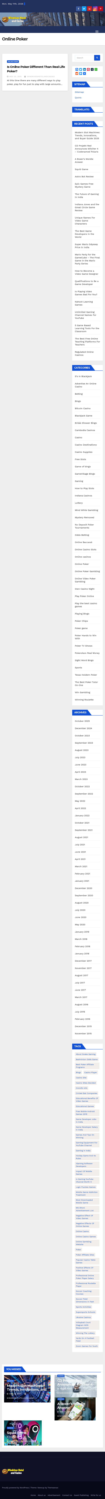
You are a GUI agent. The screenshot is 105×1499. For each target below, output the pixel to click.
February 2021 (82, 873)
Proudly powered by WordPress (16, 1488)
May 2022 (80, 801)
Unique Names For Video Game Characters (85, 220)
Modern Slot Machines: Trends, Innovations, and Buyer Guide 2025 (87, 135)
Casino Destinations (86, 444)
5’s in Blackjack (83, 376)
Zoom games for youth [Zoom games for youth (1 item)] (87, 1346)
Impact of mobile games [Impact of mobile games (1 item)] (84, 1172)
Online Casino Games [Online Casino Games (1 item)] (86, 1236)
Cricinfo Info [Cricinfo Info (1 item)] (81, 1088)
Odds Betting (82, 535)
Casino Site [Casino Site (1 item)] (81, 1078)
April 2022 (80, 808)
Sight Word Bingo (84, 660)
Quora (78, 97)
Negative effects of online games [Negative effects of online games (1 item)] (85, 1224)
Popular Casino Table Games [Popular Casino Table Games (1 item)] (85, 1261)
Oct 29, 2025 (15, 1394)
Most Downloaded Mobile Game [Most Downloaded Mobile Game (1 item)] (84, 1201)
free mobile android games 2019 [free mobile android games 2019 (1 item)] (85, 1112)
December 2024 (83, 728)
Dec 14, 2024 (66, 1389)
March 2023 (81, 779)
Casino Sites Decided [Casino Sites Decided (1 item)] (86, 1083)
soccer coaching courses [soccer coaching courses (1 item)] (83, 1292)
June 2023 (80, 764)
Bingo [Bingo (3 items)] (78, 1072)
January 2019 (82, 931)
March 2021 (81, 866)
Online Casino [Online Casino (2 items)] (82, 1231)
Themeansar (53, 1488)
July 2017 (80, 982)
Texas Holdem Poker (86, 675)
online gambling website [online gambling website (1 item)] (83, 1243)
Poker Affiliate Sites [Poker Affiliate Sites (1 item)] (85, 1255)
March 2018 (81, 939)
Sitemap (79, 92)
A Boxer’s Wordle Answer (71, 1406)
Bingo (78, 401)
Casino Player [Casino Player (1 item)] (90, 1072)
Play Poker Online (84, 596)
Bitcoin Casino (83, 408)
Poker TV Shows (83, 645)
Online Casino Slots (85, 549)
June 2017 (80, 990)
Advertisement (54, 1495)
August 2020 (82, 902)
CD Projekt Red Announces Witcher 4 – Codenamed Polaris (86, 148)
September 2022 (84, 793)
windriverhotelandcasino (39, 76)
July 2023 (80, 757)
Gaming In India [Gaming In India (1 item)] (83, 1150)
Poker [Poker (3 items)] (78, 1249)
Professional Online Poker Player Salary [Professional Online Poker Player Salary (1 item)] (85, 1276)
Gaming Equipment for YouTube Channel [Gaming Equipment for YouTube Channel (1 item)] (86, 1144)
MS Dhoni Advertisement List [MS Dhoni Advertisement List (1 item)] (85, 1209)
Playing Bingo (82, 613)
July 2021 (80, 844)
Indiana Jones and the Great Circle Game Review (87, 207)
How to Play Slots (84, 488)
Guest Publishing (81, 1495)
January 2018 (82, 953)
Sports (78, 667)
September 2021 (84, 830)
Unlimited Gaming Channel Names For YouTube (85, 315)
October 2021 (82, 822)
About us (42, 1495)
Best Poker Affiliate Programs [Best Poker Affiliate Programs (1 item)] (85, 1065)
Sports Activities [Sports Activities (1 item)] (83, 1307)
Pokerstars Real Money (87, 653)
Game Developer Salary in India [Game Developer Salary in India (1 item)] (87, 1128)
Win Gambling (82, 692)
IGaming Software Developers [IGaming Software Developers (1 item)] (84, 1164)
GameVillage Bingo (85, 474)
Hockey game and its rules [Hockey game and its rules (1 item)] (86, 1157)
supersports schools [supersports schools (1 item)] (85, 1312)
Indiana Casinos (83, 495)
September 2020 (84, 895)
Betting (79, 394)
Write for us (96, 1495)
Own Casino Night (84, 589)
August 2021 (81, 837)
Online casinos (83, 556)
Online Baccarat (83, 542)
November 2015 (83, 1033)
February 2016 (82, 1019)
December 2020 (83, 888)
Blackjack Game (83, 415)
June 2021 (80, 852)
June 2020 (80, 917)
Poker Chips (81, 621)
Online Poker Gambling (87, 571)
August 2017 (81, 975)
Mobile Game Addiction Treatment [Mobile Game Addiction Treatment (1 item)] (86, 1193)
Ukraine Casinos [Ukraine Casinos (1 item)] (83, 1317)
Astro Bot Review (84, 176)
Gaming (79, 481)
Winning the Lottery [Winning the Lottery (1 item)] (85, 1333)
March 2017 (81, 997)
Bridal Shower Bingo (86, 423)
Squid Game (81, 169)
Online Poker (13, 61)
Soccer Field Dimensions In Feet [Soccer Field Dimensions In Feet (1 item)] (85, 1300)
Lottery (79, 503)
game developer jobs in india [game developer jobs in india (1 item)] (86, 1120)
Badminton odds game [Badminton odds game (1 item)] (87, 1059)
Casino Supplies (83, 452)
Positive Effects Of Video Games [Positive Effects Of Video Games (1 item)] (84, 1269)
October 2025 (82, 721)
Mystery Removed (84, 517)
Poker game (81, 628)
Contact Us (67, 1495)
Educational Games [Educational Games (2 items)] (85, 1106)
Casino (78, 437)
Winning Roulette (84, 699)
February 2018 (82, 946)
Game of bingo (83, 466)
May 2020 (80, 924)
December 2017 (83, 961)
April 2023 (80, 772)
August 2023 (81, 750)
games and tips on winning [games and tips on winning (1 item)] (85, 1136)
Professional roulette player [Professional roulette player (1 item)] (86, 1284)
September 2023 (84, 743)
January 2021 (82, 881)
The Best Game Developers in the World (84, 234)
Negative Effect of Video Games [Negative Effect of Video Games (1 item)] (84, 1216)
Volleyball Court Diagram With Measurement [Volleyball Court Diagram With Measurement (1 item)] (83, 1325)
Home (33, 1495)
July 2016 (80, 1011)
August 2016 (81, 1004)
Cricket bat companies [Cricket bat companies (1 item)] (86, 1093)
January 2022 (82, 815)
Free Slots (80, 459)
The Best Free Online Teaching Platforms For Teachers (87, 341)
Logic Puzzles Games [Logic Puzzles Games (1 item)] (86, 1187)
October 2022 (82, 786)
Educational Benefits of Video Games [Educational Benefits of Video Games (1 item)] (87, 1099)
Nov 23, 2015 (15, 76)
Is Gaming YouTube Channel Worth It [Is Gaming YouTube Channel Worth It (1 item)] (84, 1180)
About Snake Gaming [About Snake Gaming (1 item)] (85, 1054)
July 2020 (80, 910)
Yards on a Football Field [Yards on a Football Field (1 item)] (85, 1339)
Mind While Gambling (86, 510)
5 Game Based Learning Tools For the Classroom (87, 328)
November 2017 (83, 968)
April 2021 (80, 859)
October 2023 (82, 735)
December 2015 (83, 1026)
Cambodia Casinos (85, 430)
